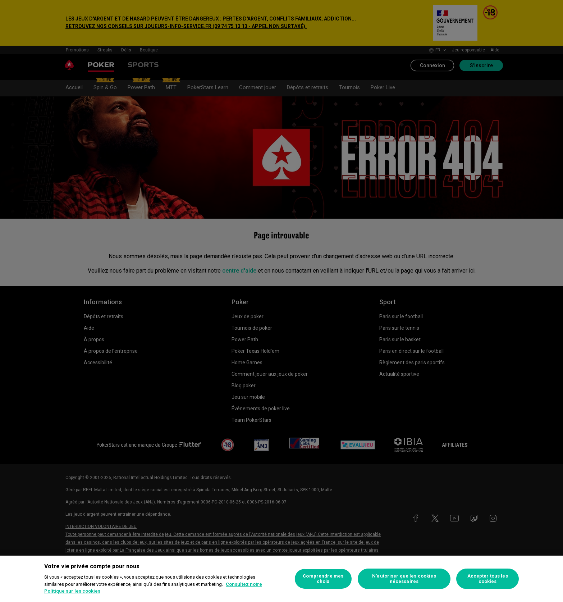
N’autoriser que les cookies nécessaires (404, 578)
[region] (281, 579)
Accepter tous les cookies (487, 578)
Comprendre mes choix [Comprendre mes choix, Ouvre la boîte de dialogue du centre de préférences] (323, 578)
